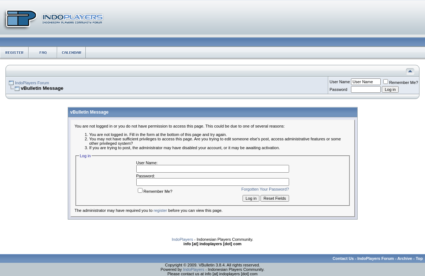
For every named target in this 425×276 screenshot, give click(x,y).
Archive (405, 258)
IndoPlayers (182, 239)
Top (419, 258)
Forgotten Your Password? (265, 189)
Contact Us (343, 258)
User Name (340, 82)
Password (338, 89)
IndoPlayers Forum (32, 83)
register (160, 210)
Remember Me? (400, 82)
